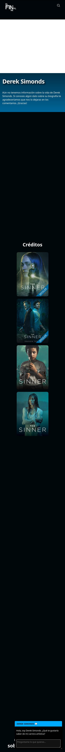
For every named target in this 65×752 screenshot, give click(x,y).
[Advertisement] (32, 46)
